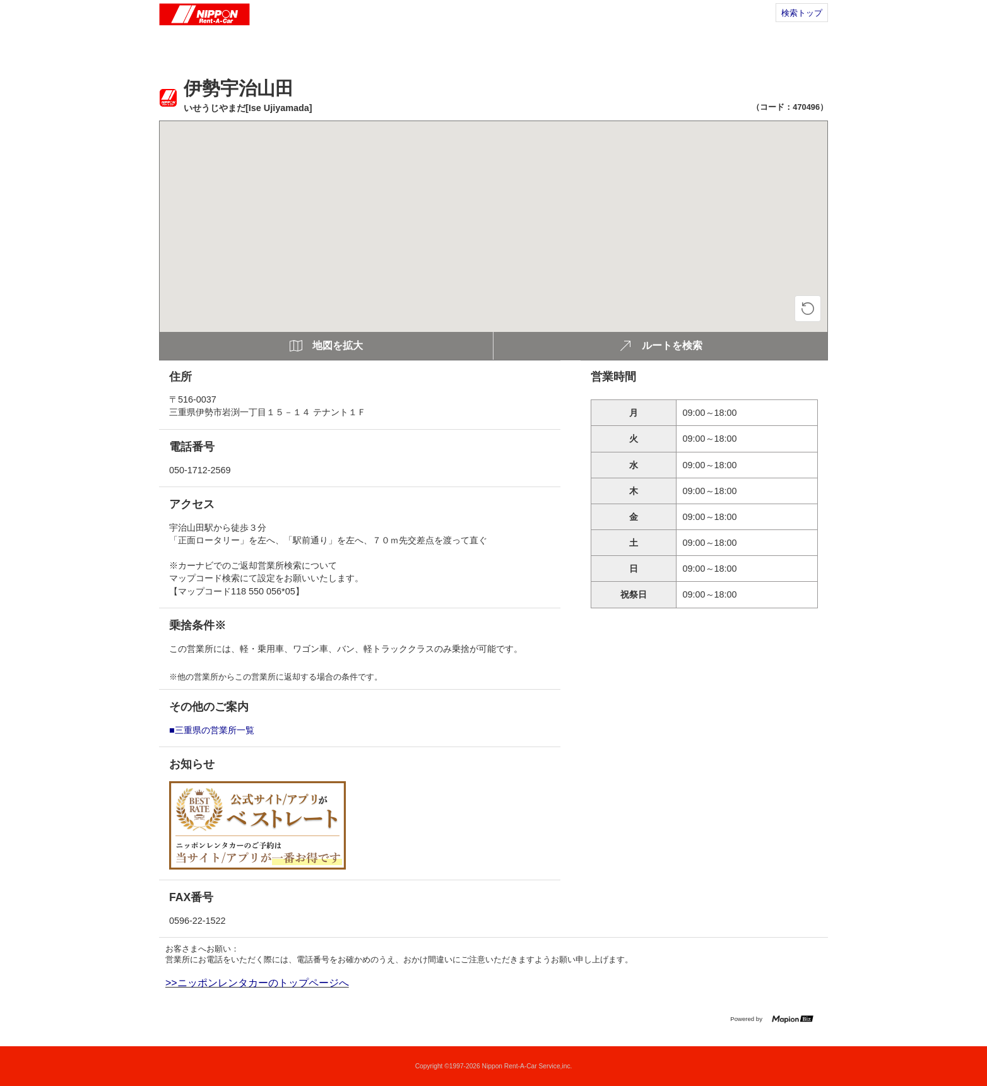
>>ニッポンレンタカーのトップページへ (257, 982)
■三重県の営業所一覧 (211, 730)
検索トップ (801, 13)
